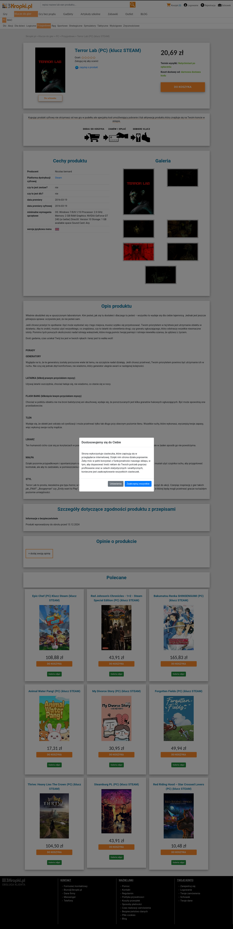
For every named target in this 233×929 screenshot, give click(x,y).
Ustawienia (116, 483)
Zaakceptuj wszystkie (138, 483)
